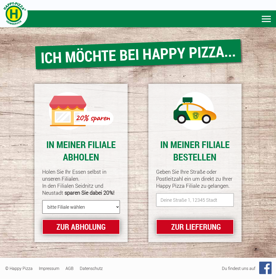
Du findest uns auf (238, 268)
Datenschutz (91, 268)
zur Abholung (81, 226)
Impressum (49, 268)
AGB (70, 268)
